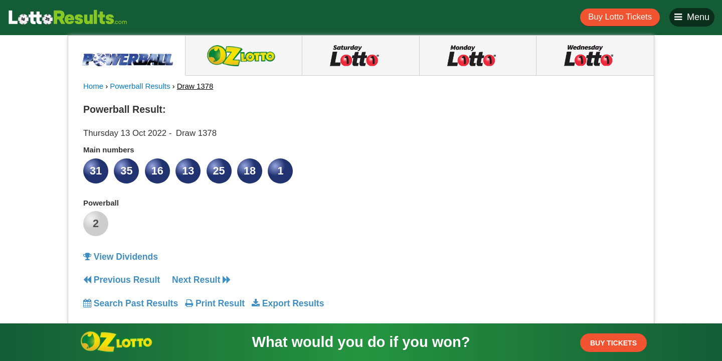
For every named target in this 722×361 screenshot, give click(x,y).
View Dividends (120, 257)
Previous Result (121, 280)
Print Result (215, 303)
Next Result (201, 280)
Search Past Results (130, 303)
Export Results (288, 303)
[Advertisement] (548, 162)
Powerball (101, 203)
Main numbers (108, 149)
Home (93, 86)
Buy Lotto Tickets (620, 17)
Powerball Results (140, 86)
